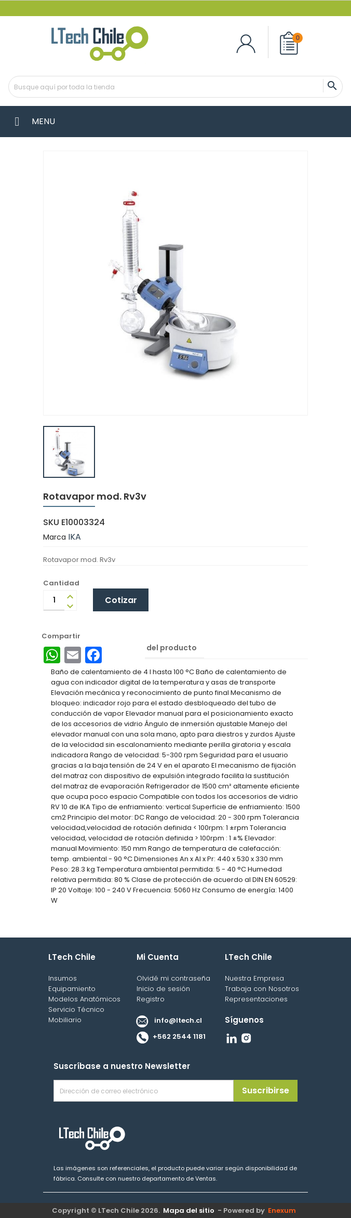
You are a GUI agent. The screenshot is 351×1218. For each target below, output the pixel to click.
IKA (74, 537)
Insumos (62, 978)
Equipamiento (72, 989)
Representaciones (256, 999)
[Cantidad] (54, 600)
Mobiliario (65, 1020)
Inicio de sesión (163, 989)
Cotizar (121, 600)
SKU (51, 522)
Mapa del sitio (189, 1210)
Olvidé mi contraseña (173, 978)
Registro (151, 999)
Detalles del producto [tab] (155, 648)
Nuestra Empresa (254, 978)
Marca (54, 537)
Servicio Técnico (76, 1009)
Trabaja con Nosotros (262, 989)
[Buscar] (175, 87)
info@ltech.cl (166, 1020)
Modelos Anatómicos (84, 999)
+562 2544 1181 (168, 1036)
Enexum (283, 1210)
